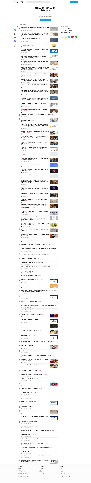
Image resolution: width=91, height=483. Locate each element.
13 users (53, 341)
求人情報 (61, 471)
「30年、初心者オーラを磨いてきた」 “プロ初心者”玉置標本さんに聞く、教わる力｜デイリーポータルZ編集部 (34, 137)
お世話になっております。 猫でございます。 (30, 378)
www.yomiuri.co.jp (26, 106)
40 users (35, 62)
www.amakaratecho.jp (26, 226)
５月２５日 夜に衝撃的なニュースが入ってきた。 (31, 319)
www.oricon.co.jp (26, 214)
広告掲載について (63, 474)
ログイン (66, 1)
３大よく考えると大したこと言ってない (29, 370)
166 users (35, 104)
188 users (39, 370)
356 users (41, 224)
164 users (25, 110)
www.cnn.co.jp (25, 87)
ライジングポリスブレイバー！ (27, 345)
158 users (40, 388)
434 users (27, 143)
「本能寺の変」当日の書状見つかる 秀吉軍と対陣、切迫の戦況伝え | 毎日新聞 (35, 200)
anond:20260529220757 (27, 398)
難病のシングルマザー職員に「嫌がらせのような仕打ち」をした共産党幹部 (34, 229)
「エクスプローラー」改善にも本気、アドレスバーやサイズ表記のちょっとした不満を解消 (34, 44)
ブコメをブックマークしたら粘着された (29, 164)
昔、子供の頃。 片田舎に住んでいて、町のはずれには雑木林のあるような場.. (36, 456)
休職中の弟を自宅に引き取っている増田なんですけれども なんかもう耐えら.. (36, 355)
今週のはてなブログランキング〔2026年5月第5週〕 (31, 285)
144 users (45, 443)
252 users (42, 314)
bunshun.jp (24, 208)
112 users (44, 99)
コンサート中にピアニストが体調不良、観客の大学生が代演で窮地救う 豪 (34, 85)
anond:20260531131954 (27, 371)
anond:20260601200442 (27, 251)
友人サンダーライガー (25, 451)
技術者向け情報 (62, 473)
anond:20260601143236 (27, 268)
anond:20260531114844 (27, 380)
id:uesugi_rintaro (25, 338)
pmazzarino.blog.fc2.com (27, 255)
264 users (38, 126)
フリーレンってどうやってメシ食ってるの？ (30, 388)
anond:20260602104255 (27, 116)
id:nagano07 (25, 348)
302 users (37, 271)
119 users (46, 80)
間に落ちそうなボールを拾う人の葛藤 (28, 401)
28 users (32, 50)
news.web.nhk (25, 112)
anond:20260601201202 (27, 245)
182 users (30, 170)
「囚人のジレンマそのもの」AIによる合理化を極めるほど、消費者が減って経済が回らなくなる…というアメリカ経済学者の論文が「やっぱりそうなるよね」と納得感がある (34, 218)
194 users (45, 374)
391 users (38, 240)
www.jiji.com (25, 76)
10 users (38, 258)
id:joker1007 (25, 419)
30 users (37, 75)
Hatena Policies (20, 477)
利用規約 (19, 468)
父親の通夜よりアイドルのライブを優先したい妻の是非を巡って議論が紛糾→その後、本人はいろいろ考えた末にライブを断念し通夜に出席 (34, 188)
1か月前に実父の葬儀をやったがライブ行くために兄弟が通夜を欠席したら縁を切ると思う (39, 248)
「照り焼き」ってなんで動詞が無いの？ (29, 421)
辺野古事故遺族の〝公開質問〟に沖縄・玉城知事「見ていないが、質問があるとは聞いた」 (34, 119)
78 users (24, 154)
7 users (44, 262)
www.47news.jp (25, 41)
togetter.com (25, 59)
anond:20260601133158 (27, 272)
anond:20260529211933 (27, 448)
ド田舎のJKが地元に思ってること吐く (28, 350)
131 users (38, 38)
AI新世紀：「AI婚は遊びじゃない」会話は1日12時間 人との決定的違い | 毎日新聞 (35, 132)
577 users (37, 219)
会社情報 (61, 468)
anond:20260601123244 (27, 277)
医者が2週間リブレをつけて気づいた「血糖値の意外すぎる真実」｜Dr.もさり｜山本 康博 (35, 461)
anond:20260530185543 (27, 427)
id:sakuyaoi (25, 367)
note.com (24, 139)
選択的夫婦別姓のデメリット (27, 434)
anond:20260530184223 (27, 431)
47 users (40, 378)
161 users (38, 421)
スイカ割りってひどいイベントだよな (28, 392)
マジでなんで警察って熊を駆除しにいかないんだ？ (31, 426)
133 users (46, 416)
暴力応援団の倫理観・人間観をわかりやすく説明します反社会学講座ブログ (36, 254)
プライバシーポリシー (21, 470)
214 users (45, 291)
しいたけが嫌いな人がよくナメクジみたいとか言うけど (32, 262)
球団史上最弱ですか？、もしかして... (28, 335)
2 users (25, 230)
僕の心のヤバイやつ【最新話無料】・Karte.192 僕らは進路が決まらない (35, 153)
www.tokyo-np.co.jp (26, 82)
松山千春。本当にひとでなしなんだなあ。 (29, 275)
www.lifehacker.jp (26, 237)
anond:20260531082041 (27, 408)
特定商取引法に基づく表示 (22, 473)
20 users (42, 279)
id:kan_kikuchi (25, 327)
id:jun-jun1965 (25, 298)
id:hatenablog (25, 287)
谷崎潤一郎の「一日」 (25, 296)
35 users (46, 34)
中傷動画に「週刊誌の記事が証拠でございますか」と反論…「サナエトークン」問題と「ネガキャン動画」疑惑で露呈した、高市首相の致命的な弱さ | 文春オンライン (34, 206)
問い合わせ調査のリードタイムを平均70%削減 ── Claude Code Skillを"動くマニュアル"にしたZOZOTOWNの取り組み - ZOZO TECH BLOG (38, 291)
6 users (53, 244)
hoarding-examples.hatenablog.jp (28, 35)
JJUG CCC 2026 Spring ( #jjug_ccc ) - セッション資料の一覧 (33, 411)
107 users (40, 137)
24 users (53, 455)
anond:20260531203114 (27, 356)
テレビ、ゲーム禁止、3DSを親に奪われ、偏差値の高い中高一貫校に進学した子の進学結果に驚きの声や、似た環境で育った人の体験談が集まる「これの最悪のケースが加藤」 (34, 125)
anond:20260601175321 (27, 259)
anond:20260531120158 (27, 376)
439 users (31, 461)
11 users (24, 92)
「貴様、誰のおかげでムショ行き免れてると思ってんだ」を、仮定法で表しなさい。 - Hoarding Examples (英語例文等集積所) (34, 33)
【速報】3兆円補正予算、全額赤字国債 (29, 38)
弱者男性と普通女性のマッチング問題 (28, 258)
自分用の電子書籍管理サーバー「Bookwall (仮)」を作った (33, 416)
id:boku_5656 (25, 333)
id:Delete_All (25, 322)
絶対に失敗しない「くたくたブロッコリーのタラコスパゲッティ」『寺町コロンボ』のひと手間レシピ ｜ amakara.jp (35, 224)
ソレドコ (40, 474)
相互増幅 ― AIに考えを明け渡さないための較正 (30, 314)
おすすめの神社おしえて (26, 406)
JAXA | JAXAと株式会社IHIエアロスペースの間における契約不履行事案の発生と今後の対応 (34, 50)
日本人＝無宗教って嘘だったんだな (28, 271)
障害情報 (40, 471)
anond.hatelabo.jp (26, 166)
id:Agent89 (24, 362)
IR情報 (61, 470)
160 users (32, 120)
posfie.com (24, 191)
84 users (46, 148)
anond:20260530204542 (27, 423)
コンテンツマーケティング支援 (65, 476)
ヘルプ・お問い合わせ (21, 471)
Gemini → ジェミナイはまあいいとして (29, 301)
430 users (23, 249)
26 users (45, 28)
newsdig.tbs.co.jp (26, 161)
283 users (34, 434)
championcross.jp (26, 155)
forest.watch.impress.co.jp (27, 46)
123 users (39, 164)
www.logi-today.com (26, 241)
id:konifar (24, 404)
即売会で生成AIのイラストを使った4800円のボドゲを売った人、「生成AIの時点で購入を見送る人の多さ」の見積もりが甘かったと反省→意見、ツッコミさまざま (34, 181)
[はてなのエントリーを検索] (39, 2)
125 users (34, 69)
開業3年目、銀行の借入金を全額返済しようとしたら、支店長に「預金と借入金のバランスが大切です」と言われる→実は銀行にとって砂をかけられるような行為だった (35, 68)
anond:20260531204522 (27, 352)
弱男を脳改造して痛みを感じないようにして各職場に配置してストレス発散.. (36, 114)
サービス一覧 (41, 468)
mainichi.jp (24, 133)
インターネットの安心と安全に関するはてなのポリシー (69, 29)
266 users (41, 235)
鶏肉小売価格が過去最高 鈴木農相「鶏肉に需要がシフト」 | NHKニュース (34, 110)
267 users (32, 406)
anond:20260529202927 (27, 453)
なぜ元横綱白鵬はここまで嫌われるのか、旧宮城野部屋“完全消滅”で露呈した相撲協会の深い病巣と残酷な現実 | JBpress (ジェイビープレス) (35, 91)
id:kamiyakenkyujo (26, 231)
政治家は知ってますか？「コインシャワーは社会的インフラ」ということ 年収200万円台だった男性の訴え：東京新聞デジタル (34, 80)
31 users (25, 86)
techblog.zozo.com (26, 293)
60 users (24, 189)
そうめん (23, 397)
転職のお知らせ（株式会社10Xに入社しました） (30, 279)
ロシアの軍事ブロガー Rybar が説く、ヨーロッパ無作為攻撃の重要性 (35, 447)
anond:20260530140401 (27, 440)
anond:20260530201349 (27, 390)
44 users (32, 45)
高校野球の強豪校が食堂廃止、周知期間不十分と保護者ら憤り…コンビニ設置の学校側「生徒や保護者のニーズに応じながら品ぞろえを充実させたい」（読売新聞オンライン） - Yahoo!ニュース (34, 98)
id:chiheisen (25, 413)
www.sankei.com (25, 121)
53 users (38, 392)
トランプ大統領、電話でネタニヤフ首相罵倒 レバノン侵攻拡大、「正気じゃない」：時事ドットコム (34, 74)
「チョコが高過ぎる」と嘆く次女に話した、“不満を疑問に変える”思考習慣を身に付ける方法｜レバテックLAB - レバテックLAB (34, 148)
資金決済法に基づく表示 (22, 474)
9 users (32, 451)
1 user (43, 285)
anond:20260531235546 (27, 342)
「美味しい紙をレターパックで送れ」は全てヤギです (31, 438)
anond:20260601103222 (27, 307)
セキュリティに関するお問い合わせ (23, 476)
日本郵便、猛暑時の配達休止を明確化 (28, 240)
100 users (29, 212)
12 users (53, 114)
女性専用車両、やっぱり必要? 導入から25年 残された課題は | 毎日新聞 (35, 194)
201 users (38, 350)
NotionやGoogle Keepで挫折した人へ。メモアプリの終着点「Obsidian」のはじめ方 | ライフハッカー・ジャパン (35, 235)
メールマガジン (41, 473)
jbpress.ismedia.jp (26, 94)
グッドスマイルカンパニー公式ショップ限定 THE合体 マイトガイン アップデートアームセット (35, 360)
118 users (39, 301)
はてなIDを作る (74, 1)
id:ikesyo (24, 282)
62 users (28, 132)
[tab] (14, 26)
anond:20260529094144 (27, 457)
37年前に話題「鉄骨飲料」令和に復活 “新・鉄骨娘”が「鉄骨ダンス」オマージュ (34, 212)
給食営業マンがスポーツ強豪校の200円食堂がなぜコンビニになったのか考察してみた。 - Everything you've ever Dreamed (35, 28)
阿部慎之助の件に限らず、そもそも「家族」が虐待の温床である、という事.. (36, 430)
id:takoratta (25, 316)
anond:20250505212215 (27, 436)
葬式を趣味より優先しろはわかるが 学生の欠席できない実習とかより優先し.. (36, 244)
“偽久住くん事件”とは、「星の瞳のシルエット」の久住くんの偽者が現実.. (36, 266)
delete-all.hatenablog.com (27, 30)
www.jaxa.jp (25, 52)
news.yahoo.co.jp (26, 101)
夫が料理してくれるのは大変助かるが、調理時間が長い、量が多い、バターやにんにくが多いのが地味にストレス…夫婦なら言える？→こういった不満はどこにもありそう (34, 56)
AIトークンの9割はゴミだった (27, 175)
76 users (36, 57)
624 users (52, 254)
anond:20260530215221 (27, 394)
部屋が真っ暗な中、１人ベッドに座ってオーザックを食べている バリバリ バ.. (36, 341)
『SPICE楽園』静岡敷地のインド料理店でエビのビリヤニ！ (33, 364)
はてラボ (40, 470)
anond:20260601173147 (27, 264)
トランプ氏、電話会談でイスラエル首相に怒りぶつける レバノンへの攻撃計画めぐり (34, 170)
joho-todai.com (25, 177)
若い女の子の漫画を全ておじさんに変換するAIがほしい (32, 374)
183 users (33, 182)
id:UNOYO (24, 385)
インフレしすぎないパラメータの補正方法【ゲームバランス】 (33, 325)
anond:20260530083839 (27, 444)
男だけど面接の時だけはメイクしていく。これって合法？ (32, 443)
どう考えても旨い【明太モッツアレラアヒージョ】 (31, 330)
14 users (43, 426)
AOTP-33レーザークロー (26, 383)
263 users (39, 309)
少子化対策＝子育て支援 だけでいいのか (29, 309)
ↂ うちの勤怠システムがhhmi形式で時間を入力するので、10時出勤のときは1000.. (37, 305)
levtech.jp (24, 150)
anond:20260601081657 (27, 311)
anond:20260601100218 (27, 302)
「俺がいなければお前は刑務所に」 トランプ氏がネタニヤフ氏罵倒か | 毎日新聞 (35, 142)
